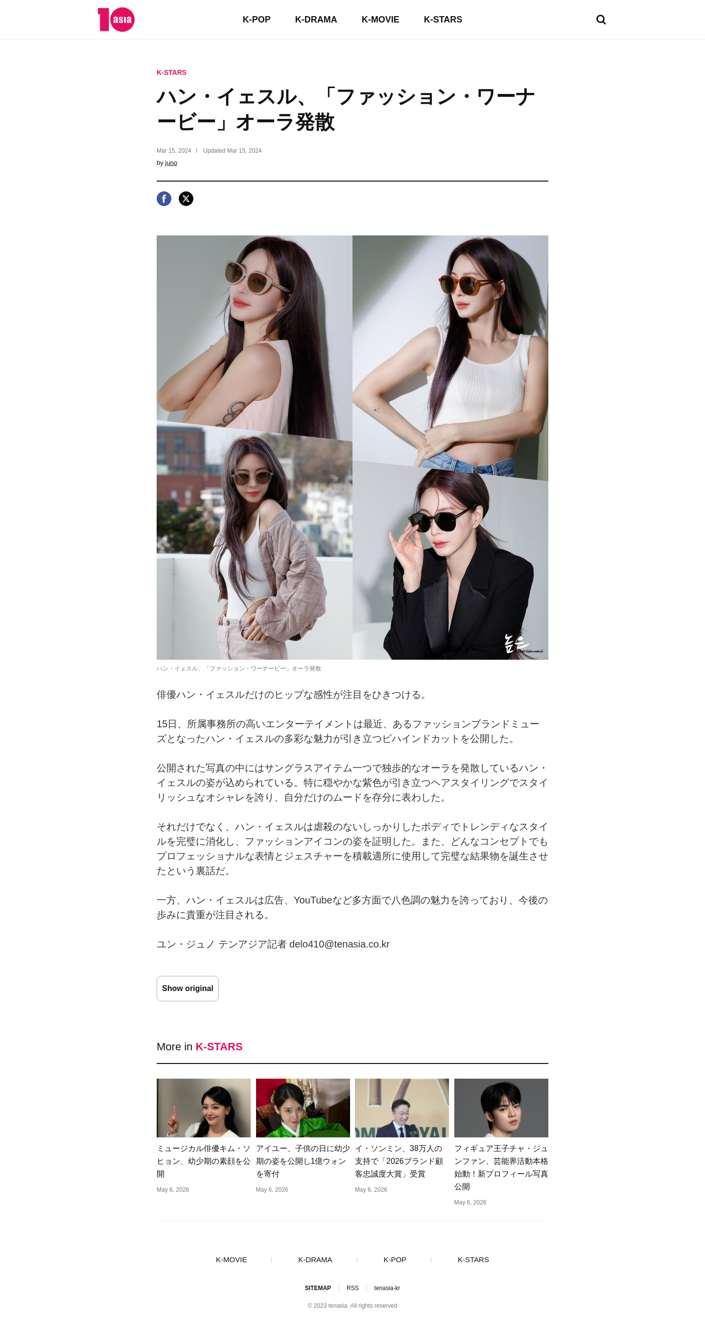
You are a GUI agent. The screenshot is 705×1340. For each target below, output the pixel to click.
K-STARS (443, 19)
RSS (353, 1288)
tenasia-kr (387, 1288)
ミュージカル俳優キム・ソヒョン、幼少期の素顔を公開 (204, 1161)
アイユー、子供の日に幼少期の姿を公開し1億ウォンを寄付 (303, 1161)
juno (171, 162)
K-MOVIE (381, 19)
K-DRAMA (316, 19)
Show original (187, 988)
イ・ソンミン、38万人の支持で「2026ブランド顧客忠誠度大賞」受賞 (399, 1161)
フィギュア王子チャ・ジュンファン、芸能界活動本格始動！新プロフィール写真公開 (501, 1167)
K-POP (257, 19)
